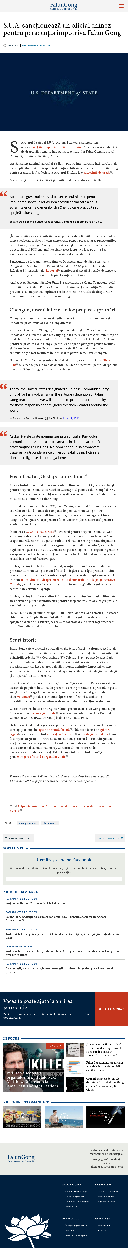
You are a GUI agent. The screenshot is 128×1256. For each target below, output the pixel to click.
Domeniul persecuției (77, 1201)
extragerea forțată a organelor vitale (41, 757)
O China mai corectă (40, 532)
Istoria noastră (106, 1196)
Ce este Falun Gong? (77, 1191)
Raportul (52, 271)
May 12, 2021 (71, 418)
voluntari (23, 697)
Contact (102, 1230)
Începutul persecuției (77, 1225)
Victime (70, 1230)
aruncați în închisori (61, 734)
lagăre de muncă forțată (54, 730)
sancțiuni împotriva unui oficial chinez (57, 147)
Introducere (72, 1185)
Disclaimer (104, 1225)
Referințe (102, 1219)
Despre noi (103, 1185)
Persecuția (70, 1219)
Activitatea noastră (108, 1191)
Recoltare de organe (76, 1235)
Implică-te (71, 1206)
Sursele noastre (106, 1201)
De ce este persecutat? (77, 1196)
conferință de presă (97, 173)
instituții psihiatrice (94, 734)
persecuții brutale (43, 713)
